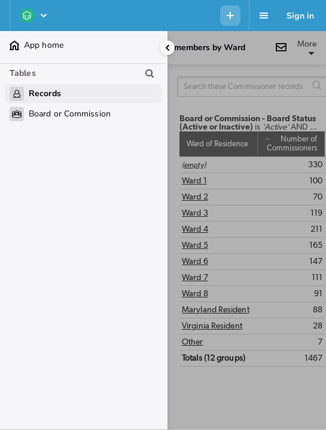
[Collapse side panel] (167, 48)
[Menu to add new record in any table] (230, 15)
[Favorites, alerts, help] (263, 15)
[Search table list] (150, 73)
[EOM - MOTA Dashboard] (34, 15)
